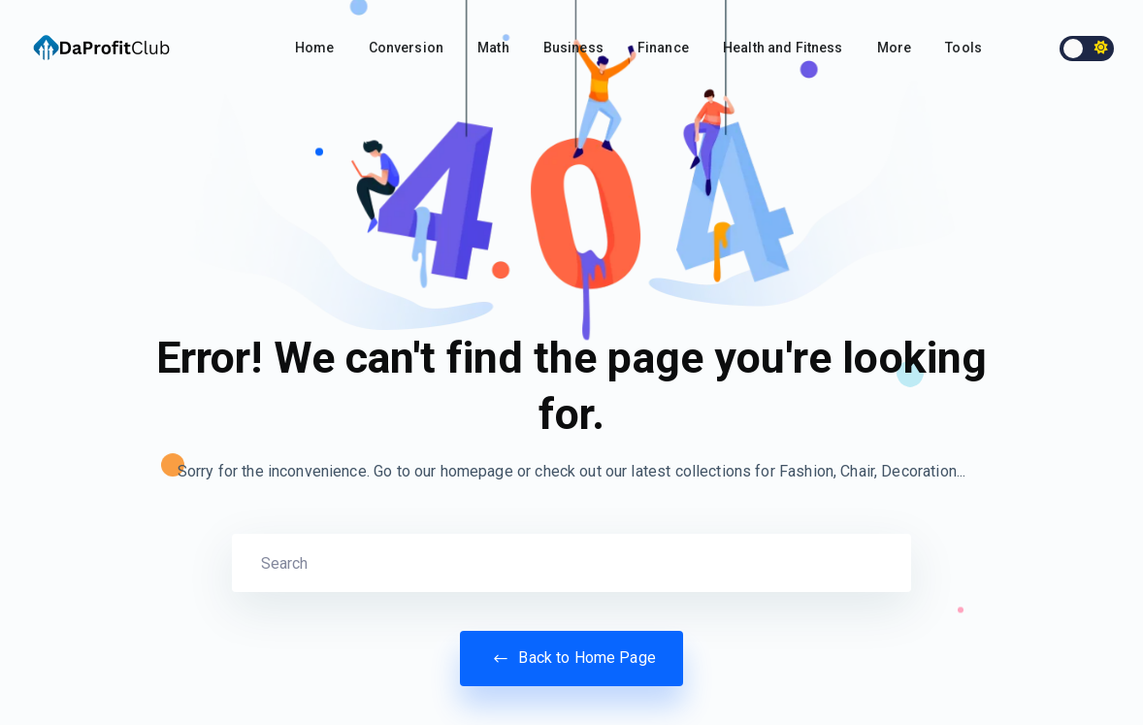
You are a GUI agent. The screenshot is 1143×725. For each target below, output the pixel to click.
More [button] (894, 47)
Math (493, 47)
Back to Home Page (571, 658)
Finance (663, 47)
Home (315, 47)
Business (573, 47)
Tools (963, 47)
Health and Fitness (783, 47)
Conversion (406, 47)
